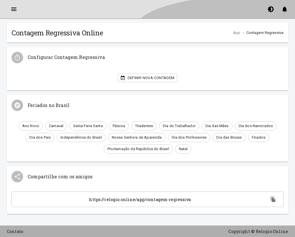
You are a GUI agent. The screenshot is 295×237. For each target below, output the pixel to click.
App (236, 32)
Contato (15, 231)
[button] (30, 126)
